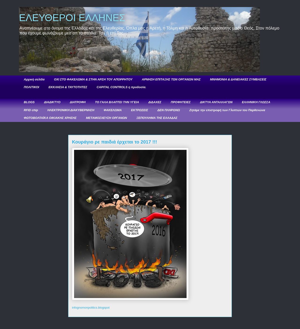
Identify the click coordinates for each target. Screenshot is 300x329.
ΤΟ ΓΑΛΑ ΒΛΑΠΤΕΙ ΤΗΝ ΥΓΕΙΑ (117, 102)
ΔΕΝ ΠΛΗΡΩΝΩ (169, 110)
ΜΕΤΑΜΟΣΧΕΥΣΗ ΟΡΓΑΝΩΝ (106, 118)
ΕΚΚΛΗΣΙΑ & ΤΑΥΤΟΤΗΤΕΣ (68, 87)
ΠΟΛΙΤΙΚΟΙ (31, 87)
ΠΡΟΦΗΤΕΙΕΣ (181, 102)
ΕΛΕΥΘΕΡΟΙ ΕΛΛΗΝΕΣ (72, 17)
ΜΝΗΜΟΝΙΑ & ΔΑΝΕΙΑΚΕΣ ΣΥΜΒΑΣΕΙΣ (238, 79)
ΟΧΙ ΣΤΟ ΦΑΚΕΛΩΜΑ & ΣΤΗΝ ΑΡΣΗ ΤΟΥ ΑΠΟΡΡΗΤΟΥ (93, 79)
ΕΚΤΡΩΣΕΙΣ (139, 110)
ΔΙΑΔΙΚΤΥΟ (52, 102)
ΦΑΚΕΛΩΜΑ (113, 110)
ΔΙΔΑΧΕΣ (154, 102)
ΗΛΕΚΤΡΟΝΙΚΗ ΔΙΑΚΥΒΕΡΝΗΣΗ (70, 110)
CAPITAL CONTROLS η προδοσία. (121, 87)
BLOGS (29, 102)
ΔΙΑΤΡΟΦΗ (78, 102)
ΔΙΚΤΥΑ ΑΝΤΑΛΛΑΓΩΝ (216, 102)
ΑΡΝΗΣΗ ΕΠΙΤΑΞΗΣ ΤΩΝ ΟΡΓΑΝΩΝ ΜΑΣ (171, 79)
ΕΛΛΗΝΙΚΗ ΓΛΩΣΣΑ (256, 102)
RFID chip (31, 110)
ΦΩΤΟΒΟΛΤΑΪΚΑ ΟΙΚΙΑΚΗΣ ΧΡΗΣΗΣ (50, 118)
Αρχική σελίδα (34, 79)
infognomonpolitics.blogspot (90, 307)
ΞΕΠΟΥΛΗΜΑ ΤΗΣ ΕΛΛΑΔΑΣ (156, 118)
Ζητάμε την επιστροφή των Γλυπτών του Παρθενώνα (227, 110)
